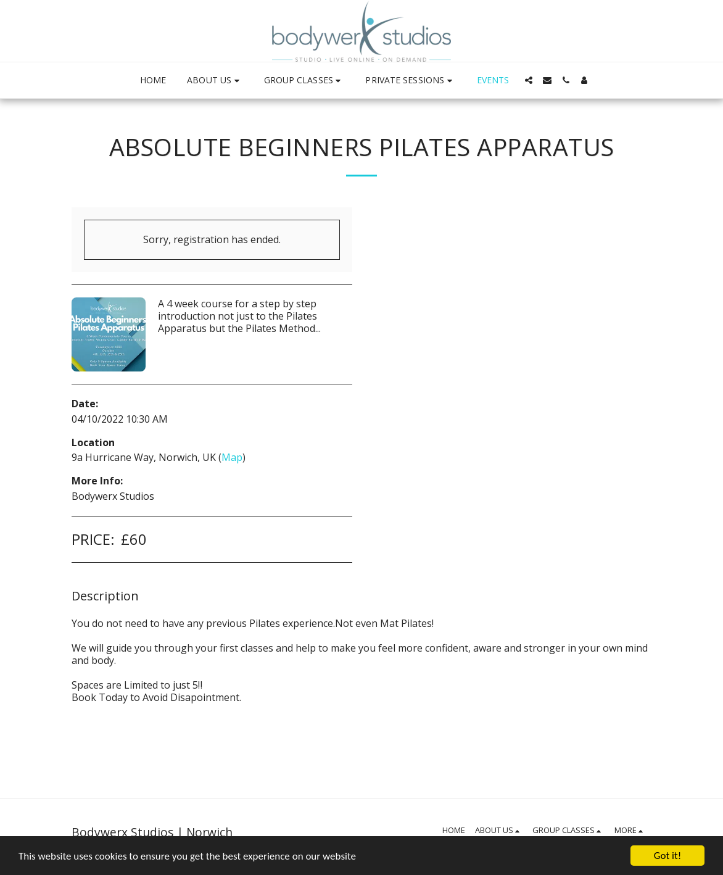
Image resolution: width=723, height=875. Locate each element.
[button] (214, 80)
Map (231, 457)
